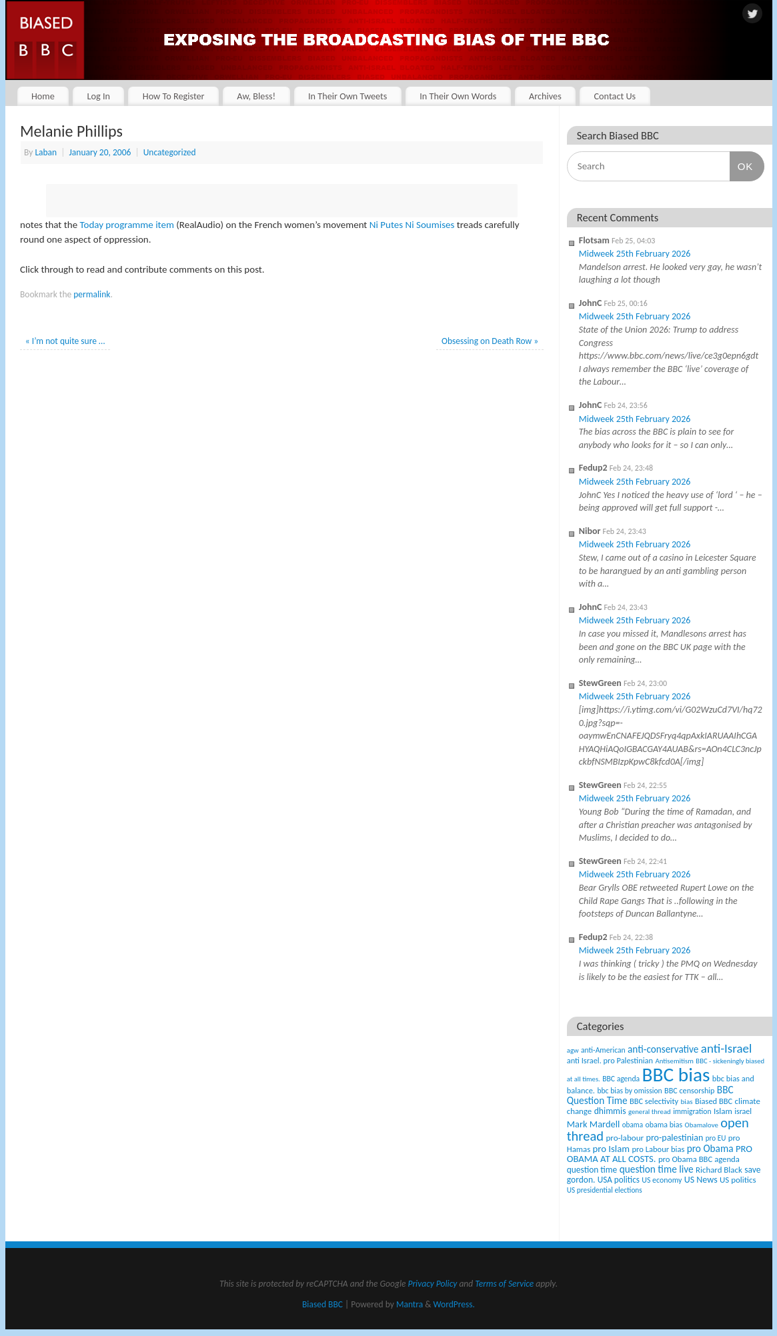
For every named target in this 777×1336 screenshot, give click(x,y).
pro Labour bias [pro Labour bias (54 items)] (658, 1149)
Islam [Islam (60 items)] (723, 1111)
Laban (46, 152)
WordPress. (454, 1304)
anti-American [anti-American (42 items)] (603, 1050)
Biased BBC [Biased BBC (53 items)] (713, 1101)
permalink (91, 294)
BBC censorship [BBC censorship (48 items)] (689, 1090)
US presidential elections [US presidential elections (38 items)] (604, 1190)
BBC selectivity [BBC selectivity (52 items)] (654, 1101)
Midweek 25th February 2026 (635, 253)
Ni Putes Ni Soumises (412, 225)
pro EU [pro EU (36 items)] (716, 1138)
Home (43, 96)
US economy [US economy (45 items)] (662, 1180)
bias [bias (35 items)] (687, 1101)
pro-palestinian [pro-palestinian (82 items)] (675, 1137)
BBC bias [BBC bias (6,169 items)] (676, 1075)
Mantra (409, 1304)
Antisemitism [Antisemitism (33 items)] (674, 1061)
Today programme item (127, 225)
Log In (99, 96)
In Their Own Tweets (347, 96)
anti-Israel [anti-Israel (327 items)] (726, 1048)
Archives (545, 96)
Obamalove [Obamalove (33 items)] (701, 1125)
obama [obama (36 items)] (632, 1124)
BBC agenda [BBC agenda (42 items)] (621, 1078)
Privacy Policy (432, 1283)
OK (742, 166)
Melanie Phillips (71, 131)
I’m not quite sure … (65, 341)
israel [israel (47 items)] (743, 1111)
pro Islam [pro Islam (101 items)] (611, 1149)
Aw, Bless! (256, 96)
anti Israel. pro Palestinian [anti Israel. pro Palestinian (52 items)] (610, 1060)
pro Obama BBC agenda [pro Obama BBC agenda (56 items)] (699, 1159)
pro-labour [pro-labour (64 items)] (625, 1138)
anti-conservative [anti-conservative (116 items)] (663, 1049)
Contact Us (615, 96)
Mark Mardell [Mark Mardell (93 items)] (593, 1124)
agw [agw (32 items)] (573, 1050)
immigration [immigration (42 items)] (692, 1111)
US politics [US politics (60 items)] (738, 1180)
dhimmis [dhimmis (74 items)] (610, 1111)
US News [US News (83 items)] (701, 1179)
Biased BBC (322, 1304)
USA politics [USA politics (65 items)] (619, 1179)
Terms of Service (504, 1283)
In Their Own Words (458, 96)
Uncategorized (169, 152)
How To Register (174, 96)
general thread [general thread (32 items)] (649, 1111)
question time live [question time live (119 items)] (657, 1169)
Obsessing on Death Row (490, 341)
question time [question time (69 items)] (592, 1169)
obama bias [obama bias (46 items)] (663, 1124)
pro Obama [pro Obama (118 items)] (710, 1148)
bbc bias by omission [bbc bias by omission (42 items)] (629, 1090)
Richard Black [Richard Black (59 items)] (719, 1170)
